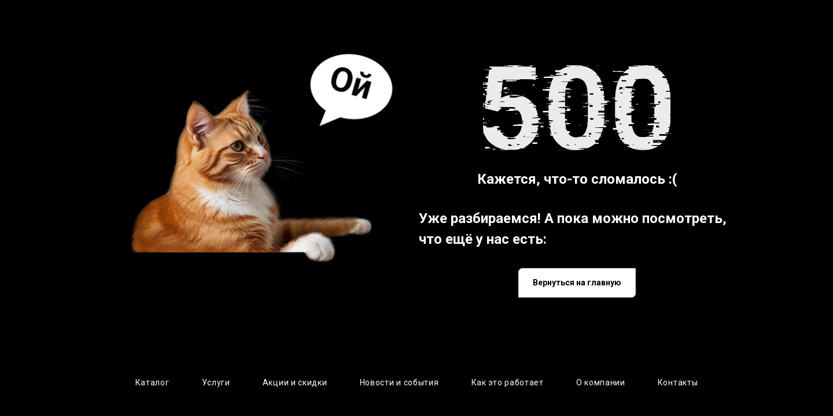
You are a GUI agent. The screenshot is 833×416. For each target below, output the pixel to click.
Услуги (216, 382)
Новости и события (399, 382)
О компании (600, 382)
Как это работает (507, 382)
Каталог (152, 382)
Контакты (678, 382)
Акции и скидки (295, 382)
